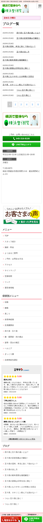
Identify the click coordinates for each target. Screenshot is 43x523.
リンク (7, 282)
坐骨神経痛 (9, 319)
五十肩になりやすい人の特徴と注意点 (18, 76)
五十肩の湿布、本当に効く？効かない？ (19, 46)
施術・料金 (9, 247)
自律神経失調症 (11, 360)
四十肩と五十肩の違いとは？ (28, 33)
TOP (6, 236)
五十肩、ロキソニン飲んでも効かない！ (19, 85)
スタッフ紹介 (10, 242)
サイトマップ (10, 270)
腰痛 (6, 308)
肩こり (7, 314)
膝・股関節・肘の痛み (14, 337)
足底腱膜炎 (9, 325)
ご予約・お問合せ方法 (14, 259)
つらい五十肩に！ (24, 95)
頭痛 (6, 302)
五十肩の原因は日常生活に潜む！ (16, 68)
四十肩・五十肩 (11, 331)
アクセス (8, 265)
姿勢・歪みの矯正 (12, 343)
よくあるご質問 (11, 253)
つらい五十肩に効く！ (26, 90)
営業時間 (8, 276)
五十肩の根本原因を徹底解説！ (15, 60)
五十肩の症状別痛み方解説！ (28, 38)
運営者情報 (9, 288)
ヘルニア (8, 348)
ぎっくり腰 (9, 354)
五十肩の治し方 (23, 52)
